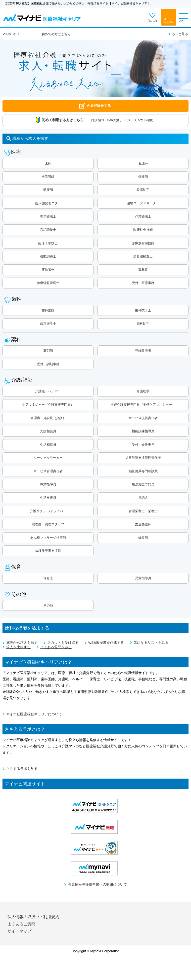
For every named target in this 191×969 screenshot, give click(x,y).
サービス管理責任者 (48, 471)
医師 (48, 163)
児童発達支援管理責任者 (143, 458)
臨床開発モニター (48, 203)
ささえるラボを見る (22, 769)
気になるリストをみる (151, 643)
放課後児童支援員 (48, 551)
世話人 (143, 498)
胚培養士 (48, 270)
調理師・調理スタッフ (48, 524)
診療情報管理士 (48, 283)
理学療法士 (48, 216)
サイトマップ (19, 931)
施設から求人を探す (22, 643)
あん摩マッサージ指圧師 (48, 537)
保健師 (143, 177)
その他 (48, 605)
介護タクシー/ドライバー (48, 511)
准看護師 (48, 177)
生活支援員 (48, 498)
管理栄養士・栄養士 (143, 511)
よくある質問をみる (56, 647)
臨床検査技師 (143, 230)
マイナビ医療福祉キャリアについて (34, 714)
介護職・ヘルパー (48, 391)
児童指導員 (143, 578)
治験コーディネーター (143, 203)
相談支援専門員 (143, 484)
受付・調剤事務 (48, 364)
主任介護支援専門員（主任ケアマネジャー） (143, 404)
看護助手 (143, 190)
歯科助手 (143, 323)
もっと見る (180, 34)
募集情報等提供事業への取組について (97, 884)
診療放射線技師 (143, 243)
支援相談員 (48, 431)
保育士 (48, 578)
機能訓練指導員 (143, 431)
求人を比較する (18, 647)
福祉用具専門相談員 (143, 471)
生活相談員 (48, 444)
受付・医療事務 (143, 283)
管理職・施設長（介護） (48, 418)
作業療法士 (143, 216)
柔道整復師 (143, 524)
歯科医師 (48, 310)
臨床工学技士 (48, 243)
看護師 (143, 163)
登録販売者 (143, 351)
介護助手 (143, 391)
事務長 (143, 270)
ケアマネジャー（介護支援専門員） (48, 404)
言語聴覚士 (48, 230)
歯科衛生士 (48, 323)
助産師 (48, 190)
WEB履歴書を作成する (106, 643)
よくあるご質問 (21, 924)
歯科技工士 (143, 310)
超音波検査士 (143, 256)
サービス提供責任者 (143, 418)
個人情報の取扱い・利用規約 (33, 917)
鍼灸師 (143, 537)
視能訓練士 (48, 256)
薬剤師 (48, 351)
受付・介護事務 (143, 444)
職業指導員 (48, 484)
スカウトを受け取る (63, 643)
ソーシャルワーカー (48, 458)
